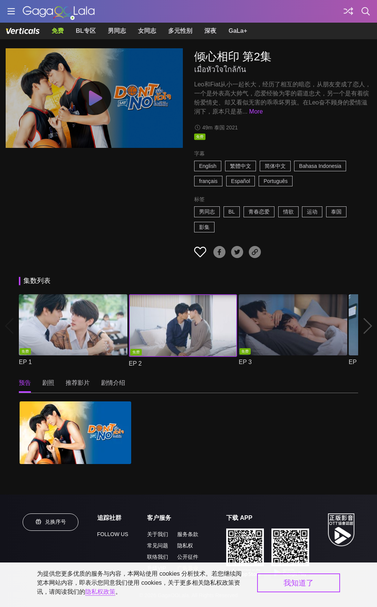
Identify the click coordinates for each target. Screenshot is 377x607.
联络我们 (157, 557)
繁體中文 (240, 166)
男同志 (117, 31)
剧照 (48, 383)
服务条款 (187, 534)
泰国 (336, 212)
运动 (312, 212)
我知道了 (299, 583)
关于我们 (157, 534)
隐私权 (185, 545)
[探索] (348, 11)
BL (231, 212)
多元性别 (180, 31)
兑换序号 (50, 522)
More (256, 111)
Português (276, 181)
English (207, 166)
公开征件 (187, 557)
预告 (25, 383)
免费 (58, 31)
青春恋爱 (259, 212)
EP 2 (135, 363)
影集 (204, 227)
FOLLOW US (112, 534)
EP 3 (245, 362)
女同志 (147, 31)
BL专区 (86, 31)
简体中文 (275, 166)
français (208, 181)
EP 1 (25, 362)
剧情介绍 (113, 383)
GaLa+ (237, 31)
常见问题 (157, 545)
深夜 (210, 31)
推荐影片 (78, 383)
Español (240, 181)
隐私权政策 (100, 592)
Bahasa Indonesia (320, 166)
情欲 (288, 212)
